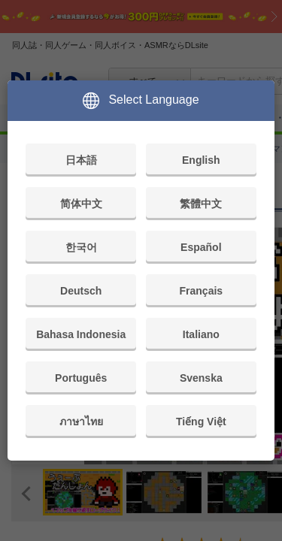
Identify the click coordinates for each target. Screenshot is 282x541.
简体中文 (81, 204)
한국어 (81, 247)
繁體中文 (201, 204)
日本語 (81, 160)
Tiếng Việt (201, 422)
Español (200, 247)
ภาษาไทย (81, 422)
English (201, 160)
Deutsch (81, 291)
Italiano (201, 334)
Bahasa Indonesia (81, 334)
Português (81, 378)
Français (201, 291)
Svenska (201, 378)
